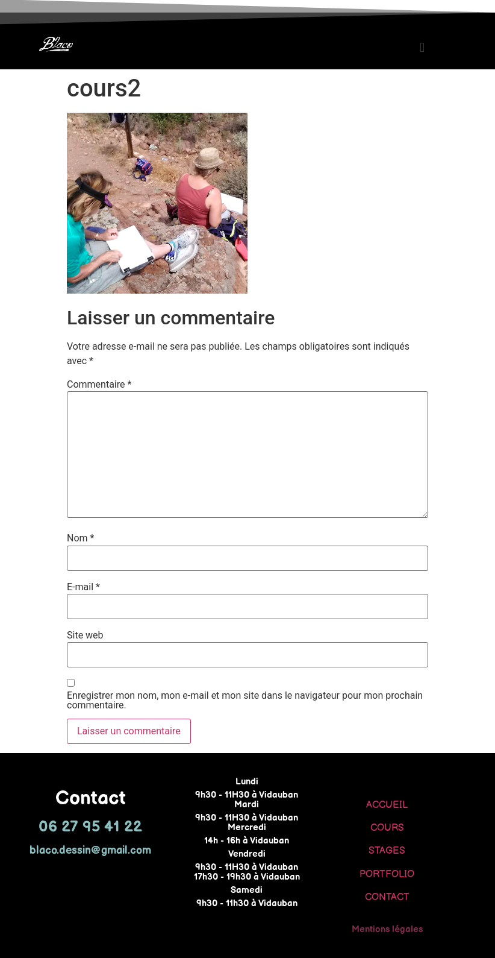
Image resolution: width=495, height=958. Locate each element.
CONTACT (387, 897)
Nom (80, 538)
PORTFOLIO (387, 874)
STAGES (387, 851)
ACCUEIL (387, 805)
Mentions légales (387, 929)
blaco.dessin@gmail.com (90, 850)
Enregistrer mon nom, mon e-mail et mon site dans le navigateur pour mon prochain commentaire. (245, 700)
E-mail (83, 587)
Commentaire (99, 384)
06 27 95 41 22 (90, 827)
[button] (422, 47)
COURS (387, 828)
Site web (85, 635)
